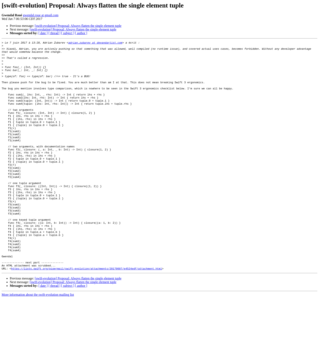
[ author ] (81, 33)
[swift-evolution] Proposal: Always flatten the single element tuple (78, 25)
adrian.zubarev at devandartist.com (95, 43)
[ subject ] (67, 33)
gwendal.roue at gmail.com (40, 15)
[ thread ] (54, 33)
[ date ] (43, 33)
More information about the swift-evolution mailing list (38, 340)
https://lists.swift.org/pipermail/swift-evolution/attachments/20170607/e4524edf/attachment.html (86, 314)
